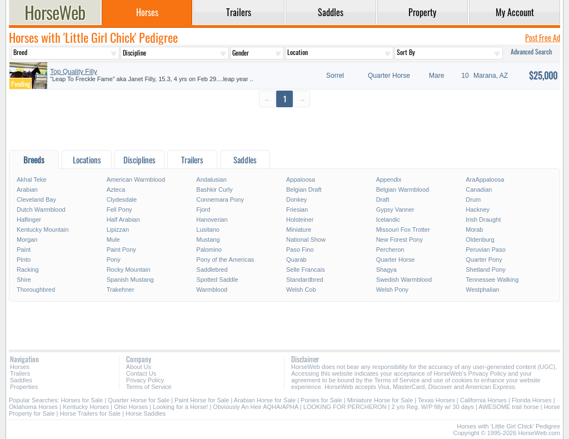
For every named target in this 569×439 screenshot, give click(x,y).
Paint (24, 249)
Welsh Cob (301, 289)
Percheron (390, 249)
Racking (28, 269)
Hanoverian (211, 219)
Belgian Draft (304, 189)
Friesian (297, 209)
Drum (473, 199)
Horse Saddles (146, 413)
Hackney (478, 209)
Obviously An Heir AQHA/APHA (255, 406)
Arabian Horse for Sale (265, 400)
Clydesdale (122, 199)
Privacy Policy (145, 380)
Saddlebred (211, 269)
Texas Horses (436, 400)
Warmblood (211, 289)
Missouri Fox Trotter (403, 229)
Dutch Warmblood (41, 209)
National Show (306, 239)
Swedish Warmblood (404, 279)
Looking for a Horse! (180, 406)
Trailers (20, 373)
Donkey (296, 199)
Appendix (389, 179)
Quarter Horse (395, 259)
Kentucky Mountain (43, 229)
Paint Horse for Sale (201, 400)
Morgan (27, 239)
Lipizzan (118, 229)
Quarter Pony (484, 259)
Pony (114, 259)
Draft (383, 199)
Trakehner (120, 289)
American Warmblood (136, 179)
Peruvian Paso (486, 249)
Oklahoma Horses (33, 406)
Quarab (296, 259)
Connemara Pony (220, 199)
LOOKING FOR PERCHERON (345, 406)
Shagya (386, 269)
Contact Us (141, 373)
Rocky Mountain (129, 269)
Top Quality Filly (73, 72)
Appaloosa (300, 179)
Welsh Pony (392, 289)
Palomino (209, 249)
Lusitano (207, 229)
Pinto (24, 259)
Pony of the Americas (225, 259)
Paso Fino (300, 249)
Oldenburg (480, 239)
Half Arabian (123, 219)
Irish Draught (483, 219)
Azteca (116, 189)
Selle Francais (305, 269)
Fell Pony (119, 209)
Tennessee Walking (492, 279)
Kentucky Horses (86, 406)
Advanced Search (531, 51)
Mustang (207, 239)
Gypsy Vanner (395, 209)
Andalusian (211, 179)
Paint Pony (121, 249)
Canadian (479, 189)
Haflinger (29, 219)
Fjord (203, 209)
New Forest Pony (399, 239)
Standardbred (304, 279)
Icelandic (388, 219)
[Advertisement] (284, 128)
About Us (138, 366)
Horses (19, 366)
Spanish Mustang (130, 279)
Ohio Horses (131, 406)
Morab (474, 229)
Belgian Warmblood (403, 189)
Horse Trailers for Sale (90, 413)
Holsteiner (300, 219)
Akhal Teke (32, 179)
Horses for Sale (82, 400)
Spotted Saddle (217, 279)
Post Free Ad (542, 37)
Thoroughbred (36, 289)
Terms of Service (149, 386)
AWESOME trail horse (508, 406)
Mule (113, 239)
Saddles (21, 380)
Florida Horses (532, 400)
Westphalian (482, 289)
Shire (24, 279)
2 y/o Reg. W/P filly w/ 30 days (433, 406)
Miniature (298, 229)
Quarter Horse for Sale (138, 400)
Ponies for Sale (321, 400)
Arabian (27, 189)
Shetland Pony (486, 269)
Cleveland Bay (36, 199)
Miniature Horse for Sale (380, 400)
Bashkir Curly (214, 189)
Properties (24, 386)
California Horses (483, 400)
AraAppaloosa (485, 179)
